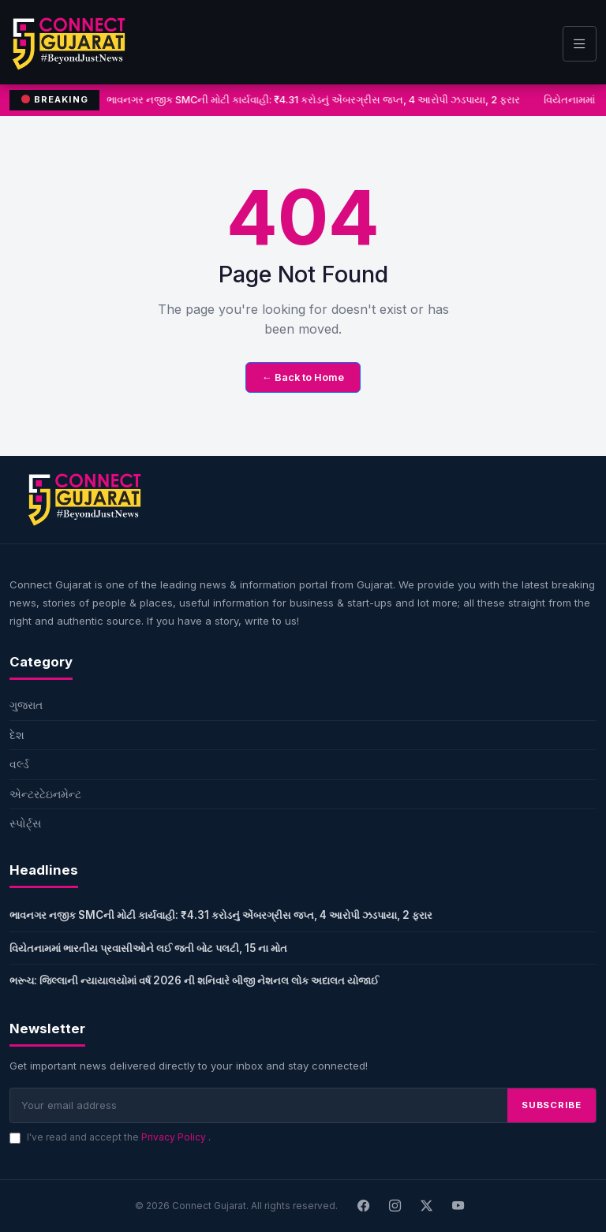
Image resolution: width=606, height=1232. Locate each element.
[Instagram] (395, 1206)
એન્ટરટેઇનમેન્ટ (45, 794)
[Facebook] (363, 1206)
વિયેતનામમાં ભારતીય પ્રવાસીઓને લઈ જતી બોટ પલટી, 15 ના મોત (148, 948)
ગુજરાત (26, 704)
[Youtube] (458, 1206)
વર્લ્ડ (19, 764)
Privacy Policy (174, 1137)
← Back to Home (303, 377)
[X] (426, 1206)
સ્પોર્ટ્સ (25, 823)
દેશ (16, 734)
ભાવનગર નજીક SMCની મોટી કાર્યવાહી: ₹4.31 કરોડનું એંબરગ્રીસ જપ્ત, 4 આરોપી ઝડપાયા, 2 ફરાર (314, 100)
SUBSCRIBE (552, 1105)
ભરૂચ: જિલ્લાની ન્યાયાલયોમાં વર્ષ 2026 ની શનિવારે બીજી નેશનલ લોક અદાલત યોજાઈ (194, 980)
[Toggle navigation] (580, 44)
